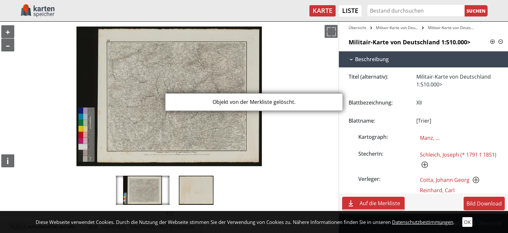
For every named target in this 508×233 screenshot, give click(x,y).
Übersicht (357, 27)
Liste (350, 10)
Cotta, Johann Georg (444, 179)
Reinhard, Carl (437, 190)
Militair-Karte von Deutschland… (452, 27)
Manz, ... (430, 137)
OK (467, 222)
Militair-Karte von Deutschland (398, 27)
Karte (322, 10)
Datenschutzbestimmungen (422, 222)
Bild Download (484, 203)
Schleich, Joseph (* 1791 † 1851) (458, 154)
